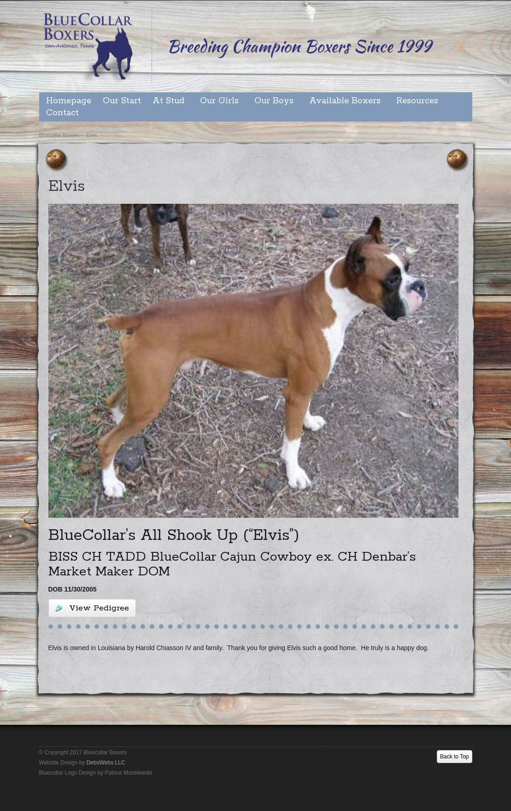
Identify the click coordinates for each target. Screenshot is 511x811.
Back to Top (454, 756)
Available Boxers (345, 101)
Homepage (68, 101)
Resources (417, 101)
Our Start (122, 101)
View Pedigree (92, 608)
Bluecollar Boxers (59, 135)
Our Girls (219, 101)
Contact (62, 112)
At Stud (168, 101)
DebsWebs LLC (106, 762)
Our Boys (274, 101)
